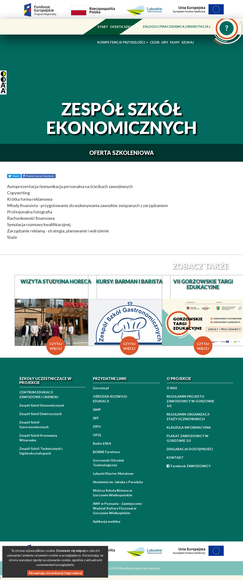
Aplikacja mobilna (106, 521)
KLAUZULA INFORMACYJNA (189, 427)
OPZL (97, 435)
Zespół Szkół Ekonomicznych (41, 405)
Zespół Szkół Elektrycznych (40, 414)
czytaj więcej (56, 346)
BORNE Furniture (106, 452)
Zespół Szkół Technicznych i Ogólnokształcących (41, 451)
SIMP (97, 409)
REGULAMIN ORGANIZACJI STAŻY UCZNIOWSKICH (188, 416)
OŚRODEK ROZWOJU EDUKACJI (110, 398)
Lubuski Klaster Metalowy (113, 473)
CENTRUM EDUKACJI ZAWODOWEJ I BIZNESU (38, 394)
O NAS (172, 388)
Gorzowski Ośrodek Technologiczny (108, 462)
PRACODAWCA (172, 26)
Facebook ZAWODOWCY (189, 466)
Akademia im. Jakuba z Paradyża (118, 482)
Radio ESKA (102, 443)
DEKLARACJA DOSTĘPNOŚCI (190, 449)
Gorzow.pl (101, 388)
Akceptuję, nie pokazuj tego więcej (55, 573)
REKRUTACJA (198, 26)
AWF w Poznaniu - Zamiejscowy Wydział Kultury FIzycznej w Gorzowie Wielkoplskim (117, 508)
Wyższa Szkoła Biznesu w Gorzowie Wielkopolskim (112, 492)
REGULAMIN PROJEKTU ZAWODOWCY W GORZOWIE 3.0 (190, 401)
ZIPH (97, 426)
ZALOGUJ (150, 26)
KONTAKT (175, 457)
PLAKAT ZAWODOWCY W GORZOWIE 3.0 (187, 438)
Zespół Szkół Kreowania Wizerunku (38, 437)
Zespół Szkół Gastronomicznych (34, 424)
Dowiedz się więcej (71, 551)
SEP (96, 418)
